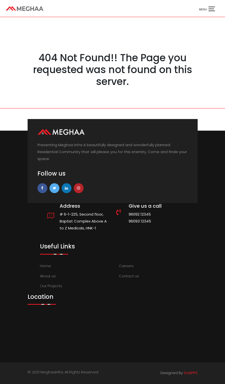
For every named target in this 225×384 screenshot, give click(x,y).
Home (45, 265)
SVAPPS (191, 372)
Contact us (129, 276)
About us (48, 276)
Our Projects (51, 285)
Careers (126, 265)
